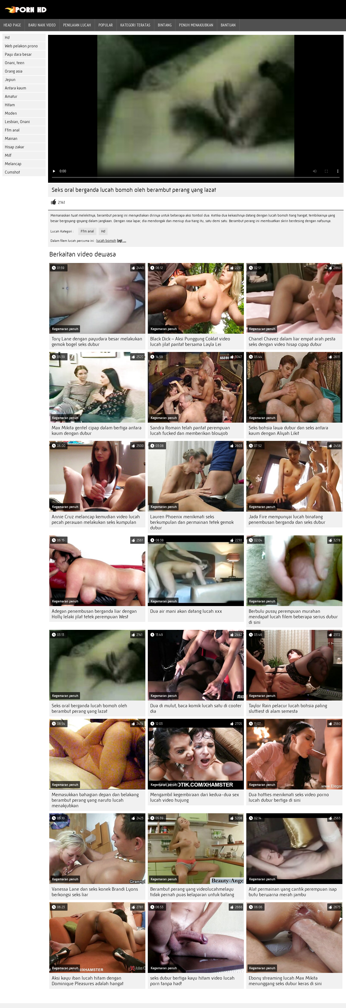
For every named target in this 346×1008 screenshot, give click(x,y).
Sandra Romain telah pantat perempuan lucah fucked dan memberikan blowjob (190, 430)
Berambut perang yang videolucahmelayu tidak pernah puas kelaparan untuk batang (192, 891)
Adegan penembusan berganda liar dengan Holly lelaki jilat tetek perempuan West (94, 614)
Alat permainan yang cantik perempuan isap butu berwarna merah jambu (293, 891)
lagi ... (121, 240)
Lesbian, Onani (17, 121)
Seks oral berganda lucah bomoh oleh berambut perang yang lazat (89, 708)
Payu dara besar (18, 54)
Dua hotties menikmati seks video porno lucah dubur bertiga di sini (289, 797)
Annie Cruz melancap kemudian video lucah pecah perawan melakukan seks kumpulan (96, 519)
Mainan (11, 138)
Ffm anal (12, 130)
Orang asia (13, 71)
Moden (11, 113)
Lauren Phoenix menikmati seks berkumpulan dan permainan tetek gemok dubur (192, 522)
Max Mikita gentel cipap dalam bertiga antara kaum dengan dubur (97, 430)
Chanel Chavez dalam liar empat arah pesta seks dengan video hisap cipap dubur (292, 341)
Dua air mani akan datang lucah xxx (186, 611)
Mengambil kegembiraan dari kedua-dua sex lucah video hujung (194, 797)
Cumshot (12, 172)
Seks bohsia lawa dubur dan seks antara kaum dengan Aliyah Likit (288, 430)
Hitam (10, 105)
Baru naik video (42, 25)
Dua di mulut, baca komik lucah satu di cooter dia (195, 708)
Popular (106, 25)
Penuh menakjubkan (196, 25)
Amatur (11, 96)
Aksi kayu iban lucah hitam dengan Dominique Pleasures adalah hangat (88, 980)
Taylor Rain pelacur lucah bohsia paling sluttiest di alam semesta (288, 708)
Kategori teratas (135, 25)
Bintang (165, 25)
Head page (12, 25)
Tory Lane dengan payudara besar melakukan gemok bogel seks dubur (97, 341)
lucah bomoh (106, 240)
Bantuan (228, 25)
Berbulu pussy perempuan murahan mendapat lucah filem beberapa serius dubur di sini (293, 616)
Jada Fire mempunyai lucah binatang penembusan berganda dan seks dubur (287, 519)
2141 (61, 202)
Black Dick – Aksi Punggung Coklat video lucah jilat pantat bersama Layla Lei (190, 341)
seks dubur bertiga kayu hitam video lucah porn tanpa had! (192, 980)
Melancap (13, 164)
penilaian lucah (77, 25)
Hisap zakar (14, 147)
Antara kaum (15, 88)
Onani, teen (14, 63)
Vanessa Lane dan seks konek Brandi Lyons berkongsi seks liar (95, 891)
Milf (8, 155)
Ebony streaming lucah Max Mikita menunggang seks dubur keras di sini (285, 980)
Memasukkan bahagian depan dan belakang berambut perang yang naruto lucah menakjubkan (95, 800)
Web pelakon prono (21, 46)
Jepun (10, 79)
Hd (7, 37)
